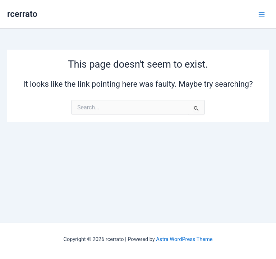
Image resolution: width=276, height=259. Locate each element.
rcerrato (22, 14)
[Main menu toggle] (261, 14)
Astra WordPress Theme (184, 239)
